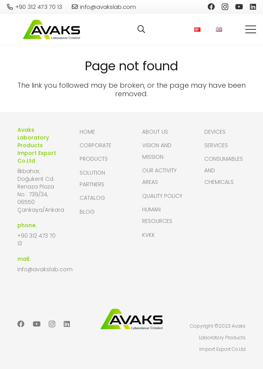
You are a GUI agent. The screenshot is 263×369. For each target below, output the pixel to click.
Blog (87, 212)
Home (87, 132)
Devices (215, 132)
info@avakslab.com (45, 269)
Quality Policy (162, 196)
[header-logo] (51, 29)
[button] (141, 29)
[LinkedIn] (253, 6)
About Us (155, 132)
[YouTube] (239, 6)
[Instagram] (225, 7)
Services (216, 145)
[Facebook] (211, 6)
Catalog (92, 198)
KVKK (148, 235)
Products (94, 159)
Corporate (95, 145)
